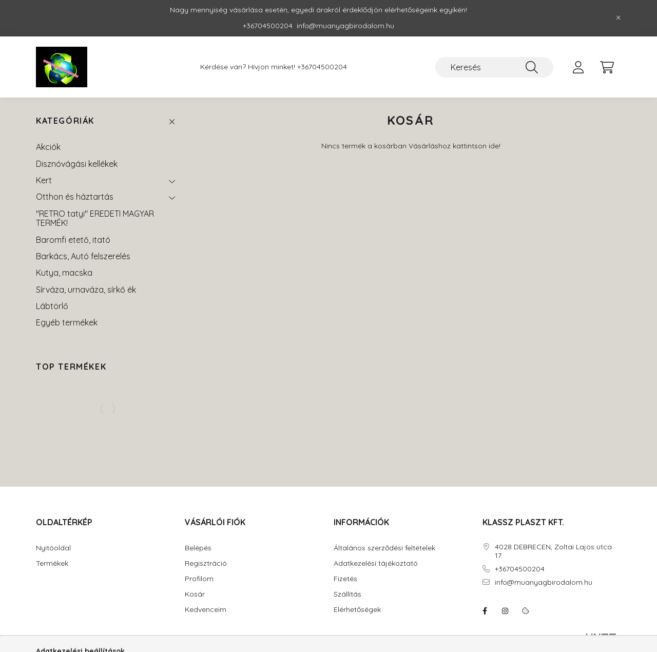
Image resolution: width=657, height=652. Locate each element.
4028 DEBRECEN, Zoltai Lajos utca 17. (553, 551)
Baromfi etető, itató (73, 240)
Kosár (195, 594)
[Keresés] (494, 67)
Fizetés (345, 578)
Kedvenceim (205, 609)
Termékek (52, 563)
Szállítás (347, 594)
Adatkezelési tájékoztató (376, 563)
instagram (505, 611)
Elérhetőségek (357, 609)
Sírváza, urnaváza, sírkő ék (86, 289)
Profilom (199, 578)
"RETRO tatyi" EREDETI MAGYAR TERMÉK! (95, 218)
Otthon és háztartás (74, 196)
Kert (44, 180)
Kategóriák (65, 121)
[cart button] (606, 67)
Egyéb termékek (67, 322)
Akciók (48, 147)
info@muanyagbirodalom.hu (543, 582)
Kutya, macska (64, 272)
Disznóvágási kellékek (77, 164)
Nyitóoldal (53, 548)
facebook (484, 611)
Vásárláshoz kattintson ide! (454, 145)
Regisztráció (206, 563)
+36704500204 (322, 67)
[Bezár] (618, 18)
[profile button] (578, 67)
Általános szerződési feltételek (384, 548)
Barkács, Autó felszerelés (83, 256)
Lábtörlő (52, 306)
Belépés (198, 548)
